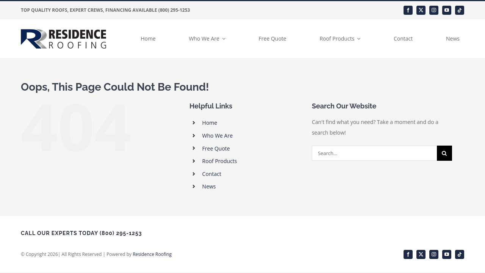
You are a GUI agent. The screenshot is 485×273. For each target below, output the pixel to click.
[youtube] (446, 10)
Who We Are (217, 135)
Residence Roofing (152, 254)
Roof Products (219, 161)
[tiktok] (459, 10)
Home (209, 122)
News (209, 186)
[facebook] (408, 10)
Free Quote (216, 148)
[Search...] (374, 153)
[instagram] (433, 10)
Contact (211, 173)
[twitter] (421, 10)
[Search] (444, 153)
